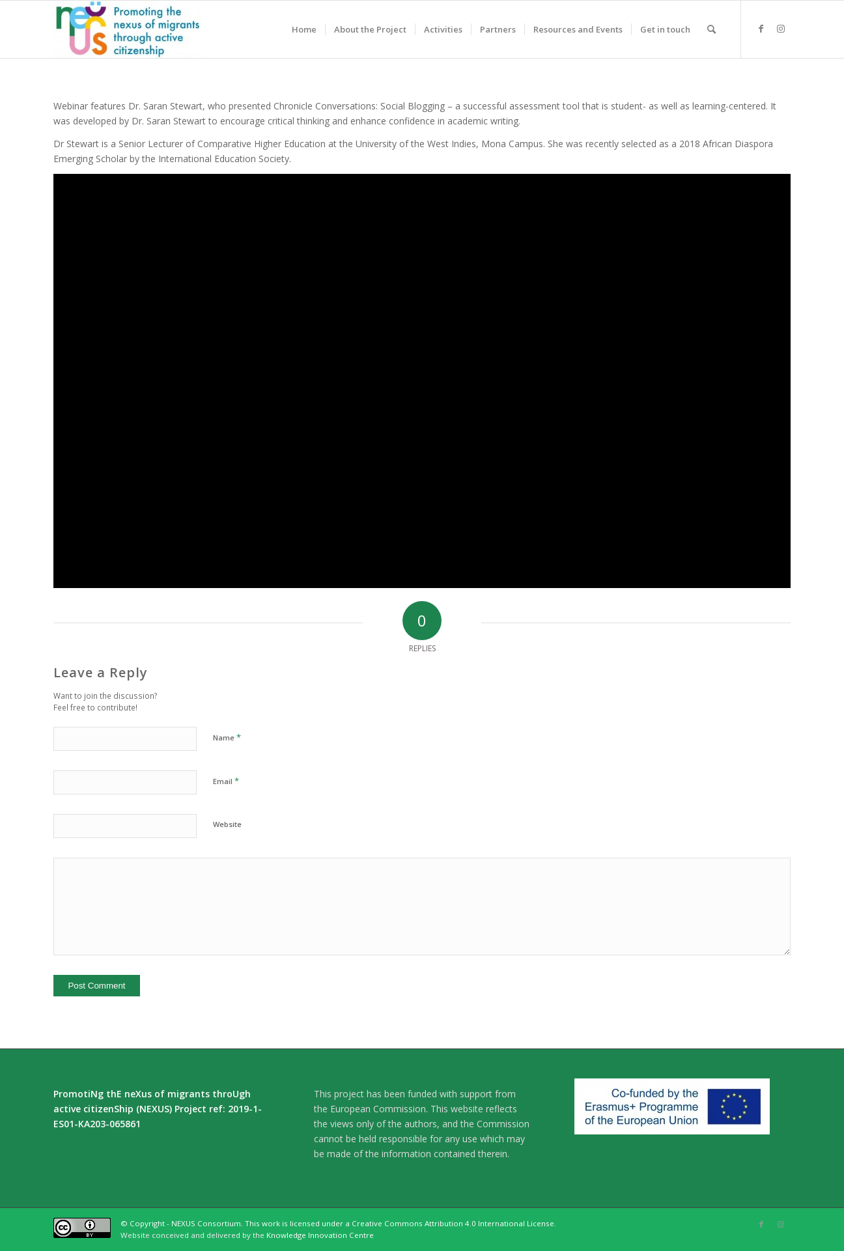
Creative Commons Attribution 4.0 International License (453, 1223)
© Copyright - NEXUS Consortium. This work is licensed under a (236, 1223)
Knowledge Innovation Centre (320, 1235)
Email (226, 781)
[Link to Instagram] (781, 28)
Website (227, 824)
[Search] (711, 29)
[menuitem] (304, 29)
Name (227, 737)
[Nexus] (127, 29)
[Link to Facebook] (761, 28)
